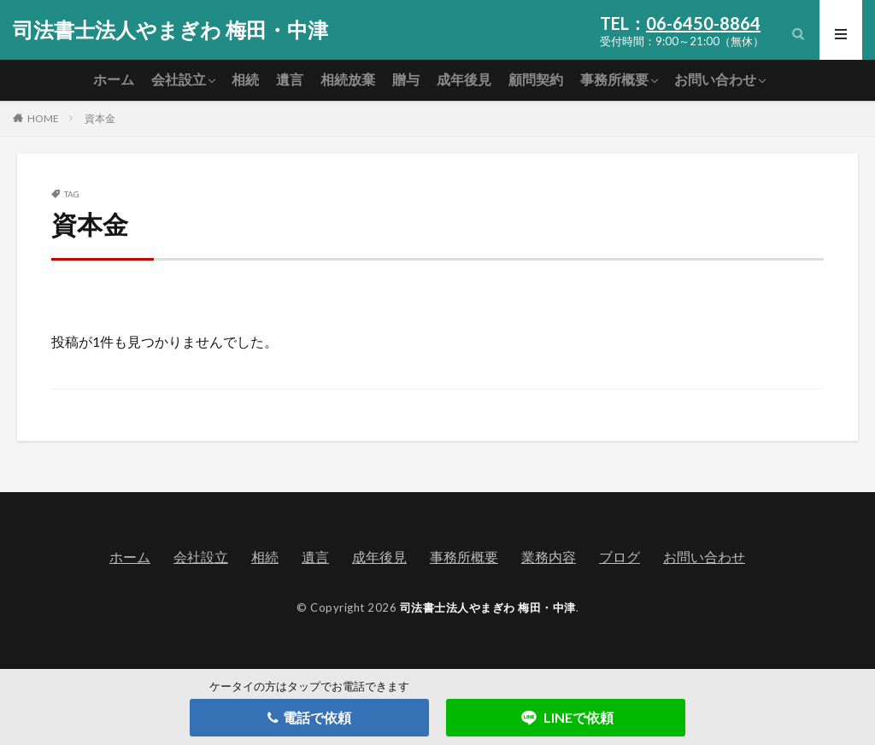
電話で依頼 (309, 717)
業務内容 (548, 556)
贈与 (406, 79)
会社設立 (178, 79)
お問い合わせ (715, 79)
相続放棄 (347, 79)
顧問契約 (535, 79)
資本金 (100, 118)
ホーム (113, 79)
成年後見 (464, 79)
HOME (43, 118)
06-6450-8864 (703, 23)
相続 (245, 79)
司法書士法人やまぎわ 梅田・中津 (170, 30)
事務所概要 (614, 79)
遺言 (289, 79)
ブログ (619, 556)
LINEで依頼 (566, 717)
